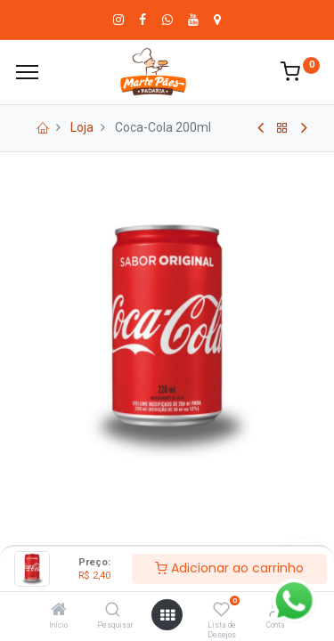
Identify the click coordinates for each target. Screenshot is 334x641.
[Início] (59, 611)
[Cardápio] (27, 72)
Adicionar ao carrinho (229, 568)
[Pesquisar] (112, 611)
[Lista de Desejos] (221, 611)
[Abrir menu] (167, 615)
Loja (82, 127)
